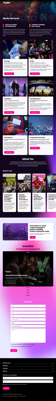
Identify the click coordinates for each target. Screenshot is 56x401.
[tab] (28, 252)
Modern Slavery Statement (13, 396)
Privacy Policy (5, 396)
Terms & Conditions (22, 396)
